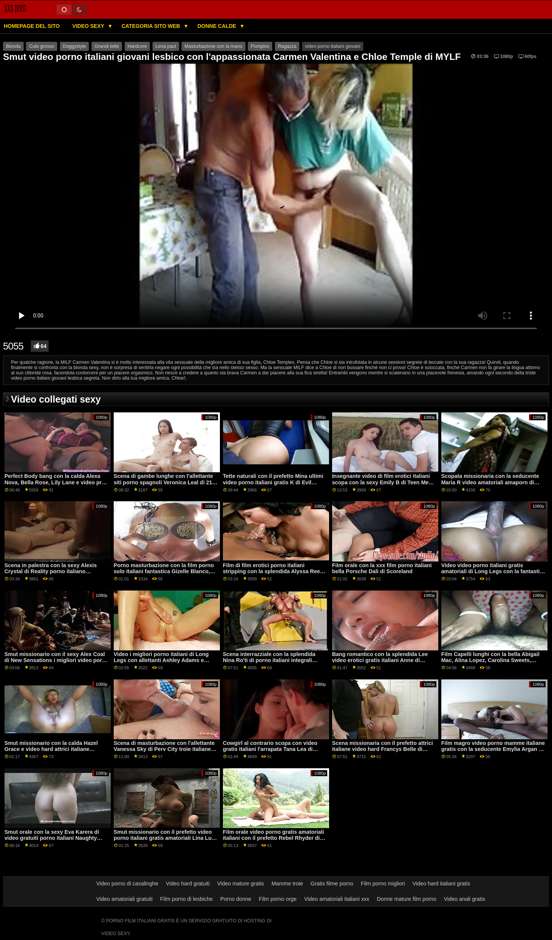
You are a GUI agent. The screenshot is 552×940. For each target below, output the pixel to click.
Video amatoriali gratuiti (124, 899)
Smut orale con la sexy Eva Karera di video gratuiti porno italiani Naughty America (52, 838)
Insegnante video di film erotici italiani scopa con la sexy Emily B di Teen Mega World (383, 482)
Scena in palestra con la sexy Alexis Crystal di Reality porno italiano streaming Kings (51, 571)
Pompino (260, 46)
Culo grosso (41, 46)
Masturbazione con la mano (213, 46)
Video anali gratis (464, 899)
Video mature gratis (240, 883)
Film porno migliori (383, 883)
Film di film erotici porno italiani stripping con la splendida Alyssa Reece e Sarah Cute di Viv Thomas (274, 571)
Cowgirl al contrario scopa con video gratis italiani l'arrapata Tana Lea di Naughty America (270, 749)
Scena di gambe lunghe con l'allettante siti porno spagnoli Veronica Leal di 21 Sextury (163, 482)
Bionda (13, 46)
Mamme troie (287, 883)
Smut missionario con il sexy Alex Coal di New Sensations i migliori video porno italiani (57, 660)
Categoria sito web (151, 26)
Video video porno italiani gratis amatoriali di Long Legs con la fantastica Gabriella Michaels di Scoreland (493, 571)
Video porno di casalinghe (127, 883)
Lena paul (166, 46)
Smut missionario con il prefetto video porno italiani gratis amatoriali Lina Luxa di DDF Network (166, 838)
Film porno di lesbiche (186, 899)
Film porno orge (278, 899)
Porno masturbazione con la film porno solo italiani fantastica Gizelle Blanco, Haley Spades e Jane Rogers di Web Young (164, 574)
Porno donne (235, 899)
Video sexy (88, 26)
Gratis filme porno (332, 883)
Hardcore (137, 46)
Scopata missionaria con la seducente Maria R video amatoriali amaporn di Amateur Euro (490, 482)
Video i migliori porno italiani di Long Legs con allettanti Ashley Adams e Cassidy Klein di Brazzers (161, 660)
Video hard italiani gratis (441, 883)
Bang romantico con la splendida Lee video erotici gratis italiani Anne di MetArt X (380, 660)
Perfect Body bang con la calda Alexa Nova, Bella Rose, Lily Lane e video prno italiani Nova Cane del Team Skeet (56, 482)
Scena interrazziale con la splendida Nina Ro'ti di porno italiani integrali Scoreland (269, 660)
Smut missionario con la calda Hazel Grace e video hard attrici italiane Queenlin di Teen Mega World (51, 749)
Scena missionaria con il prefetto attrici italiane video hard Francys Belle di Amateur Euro (382, 749)
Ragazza (287, 46)
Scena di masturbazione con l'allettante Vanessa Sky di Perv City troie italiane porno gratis (164, 749)
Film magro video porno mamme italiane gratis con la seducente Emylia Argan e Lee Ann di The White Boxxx (493, 749)
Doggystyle (74, 46)
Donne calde (217, 26)
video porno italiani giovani (332, 46)
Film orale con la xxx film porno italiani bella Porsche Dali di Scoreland (382, 568)
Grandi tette (107, 46)
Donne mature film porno (406, 899)
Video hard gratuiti (188, 883)
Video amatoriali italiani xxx (336, 899)
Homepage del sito (32, 26)
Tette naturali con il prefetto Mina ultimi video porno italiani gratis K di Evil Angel (273, 482)
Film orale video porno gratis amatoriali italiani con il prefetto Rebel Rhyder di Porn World (273, 838)
